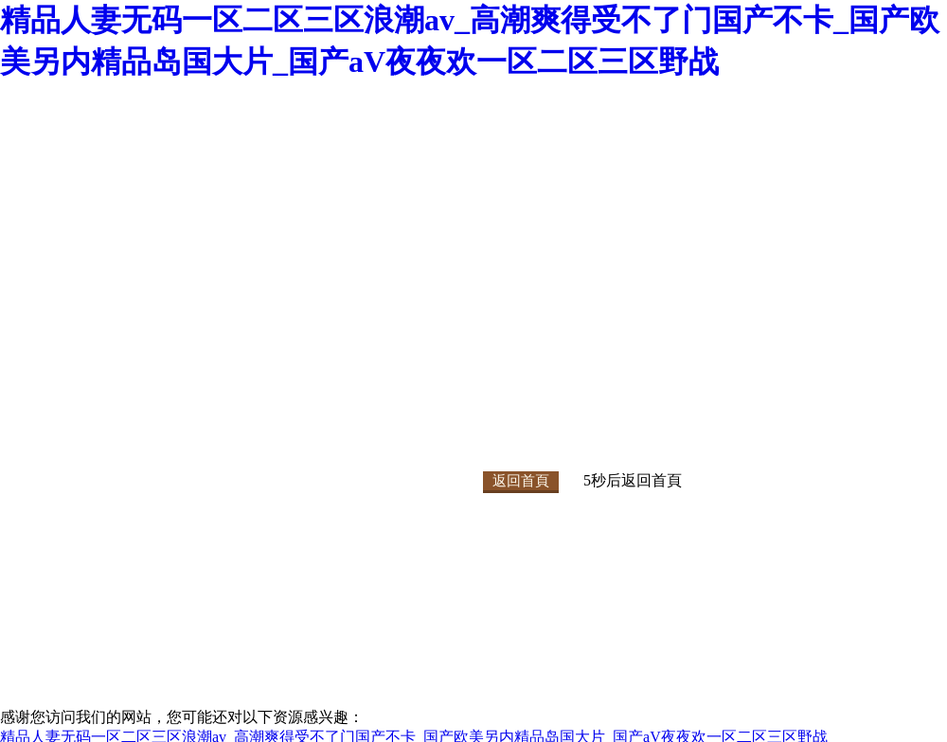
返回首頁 (520, 480)
